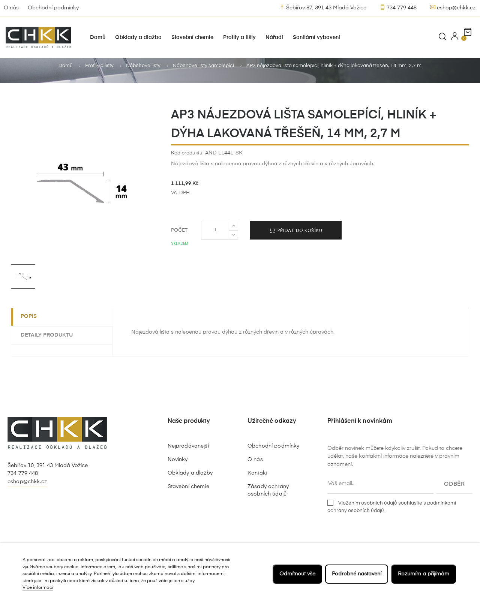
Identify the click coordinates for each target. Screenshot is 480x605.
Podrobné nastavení (356, 574)
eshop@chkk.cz (453, 7)
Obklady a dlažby (190, 481)
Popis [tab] (30, 325)
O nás (11, 7)
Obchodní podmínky (53, 7)
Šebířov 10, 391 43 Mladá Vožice (48, 474)
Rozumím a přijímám (423, 574)
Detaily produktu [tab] (48, 343)
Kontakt (257, 481)
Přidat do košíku (295, 239)
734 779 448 (398, 7)
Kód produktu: (187, 161)
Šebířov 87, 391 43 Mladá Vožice (322, 7)
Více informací (37, 588)
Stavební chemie (188, 495)
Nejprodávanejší (188, 454)
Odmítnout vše (297, 574)
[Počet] (215, 239)
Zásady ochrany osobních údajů (268, 499)
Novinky (178, 468)
